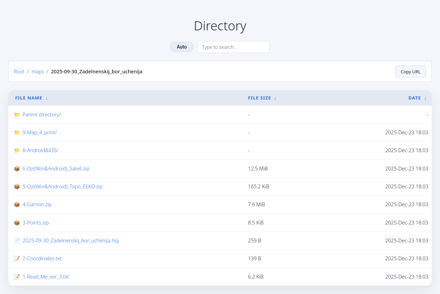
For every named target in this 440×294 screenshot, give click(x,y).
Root (19, 71)
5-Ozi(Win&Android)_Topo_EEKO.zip (63, 186)
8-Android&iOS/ (40, 150)
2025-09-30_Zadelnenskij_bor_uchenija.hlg (71, 240)
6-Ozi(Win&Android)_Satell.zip (56, 168)
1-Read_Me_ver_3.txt (46, 276)
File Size (259, 97)
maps (38, 71)
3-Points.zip (36, 222)
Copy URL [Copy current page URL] (410, 71)
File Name (28, 97)
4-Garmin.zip (37, 204)
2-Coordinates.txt (42, 258)
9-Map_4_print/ (40, 132)
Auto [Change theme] (182, 47)
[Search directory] (233, 47)
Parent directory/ (42, 114)
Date (414, 97)
